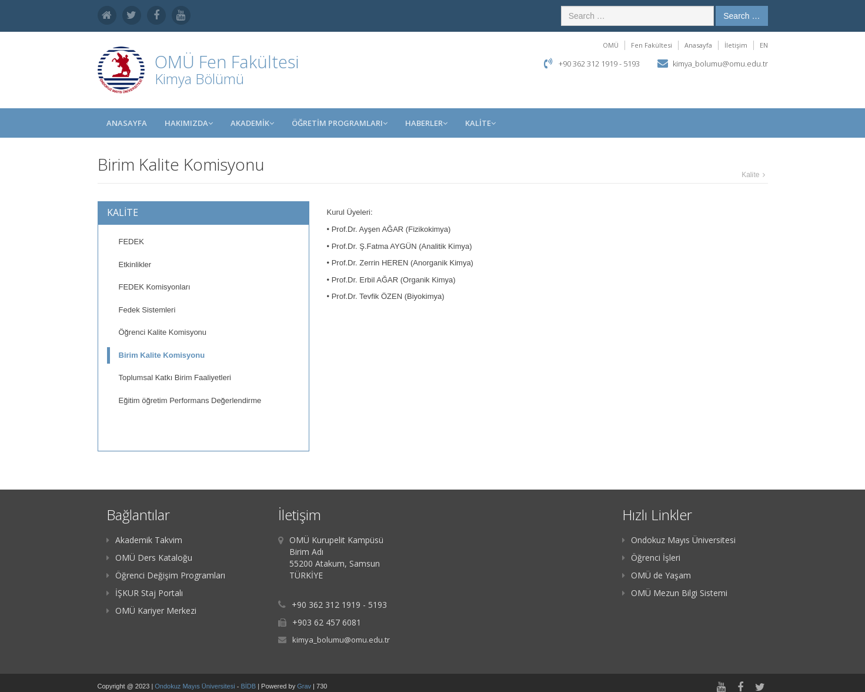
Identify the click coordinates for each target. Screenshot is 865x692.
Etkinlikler (135, 264)
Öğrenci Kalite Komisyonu (163, 332)
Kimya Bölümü (199, 78)
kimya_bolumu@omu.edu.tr (720, 63)
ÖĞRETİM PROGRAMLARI (340, 123)
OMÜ (611, 45)
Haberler (426, 123)
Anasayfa (698, 45)
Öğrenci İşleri (651, 557)
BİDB (249, 686)
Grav (304, 686)
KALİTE (480, 123)
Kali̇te (750, 175)
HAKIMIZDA (189, 123)
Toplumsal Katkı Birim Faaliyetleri (175, 377)
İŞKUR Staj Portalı (144, 592)
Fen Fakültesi (651, 45)
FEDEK (131, 241)
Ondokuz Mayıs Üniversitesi (679, 539)
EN (764, 45)
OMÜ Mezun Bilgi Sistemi (674, 592)
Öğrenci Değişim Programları (165, 575)
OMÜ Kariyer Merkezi (151, 610)
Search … (741, 16)
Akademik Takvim (144, 539)
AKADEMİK (252, 123)
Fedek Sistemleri (147, 309)
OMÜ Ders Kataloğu (149, 557)
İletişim (735, 45)
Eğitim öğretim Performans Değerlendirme (190, 400)
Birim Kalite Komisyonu (162, 355)
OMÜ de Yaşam (656, 575)
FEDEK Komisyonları (155, 286)
